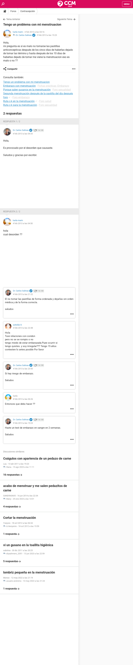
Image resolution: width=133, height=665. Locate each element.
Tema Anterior (13, 19)
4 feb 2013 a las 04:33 (23, 133)
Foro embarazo (21, 97)
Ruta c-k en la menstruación (19, 101)
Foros (13, 11)
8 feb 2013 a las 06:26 (23, 399)
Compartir (12, 69)
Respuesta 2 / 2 (11, 211)
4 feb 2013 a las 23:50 (23, 368)
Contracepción (27, 11)
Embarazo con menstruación (19, 85)
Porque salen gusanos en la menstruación (27, 89)
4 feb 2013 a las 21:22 (23, 294)
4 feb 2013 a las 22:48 (23, 328)
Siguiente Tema (64, 19)
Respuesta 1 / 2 (11, 121)
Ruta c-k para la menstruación (20, 105)
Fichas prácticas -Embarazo (53, 85)
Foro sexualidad (62, 89)
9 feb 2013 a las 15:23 (47, 35)
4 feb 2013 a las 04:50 (23, 223)
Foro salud (45, 101)
